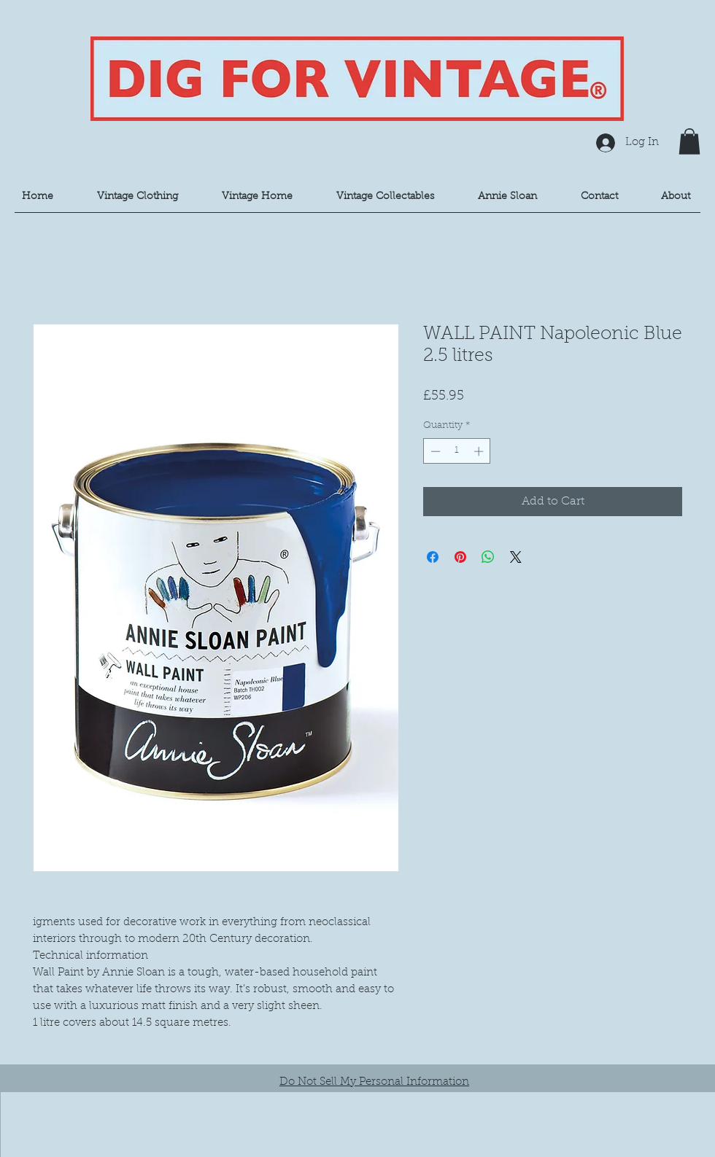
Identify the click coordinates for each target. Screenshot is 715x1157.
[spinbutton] (457, 451)
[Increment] (480, 451)
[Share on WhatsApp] (488, 557)
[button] (689, 141)
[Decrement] (434, 451)
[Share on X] (516, 557)
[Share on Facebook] (432, 557)
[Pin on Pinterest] (460, 557)
